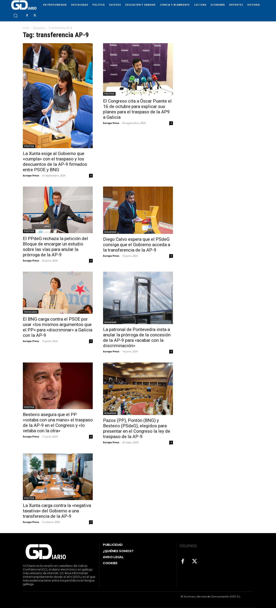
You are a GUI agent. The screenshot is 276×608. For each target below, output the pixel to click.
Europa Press (31, 175)
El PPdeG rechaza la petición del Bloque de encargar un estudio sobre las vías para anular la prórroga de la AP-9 (55, 246)
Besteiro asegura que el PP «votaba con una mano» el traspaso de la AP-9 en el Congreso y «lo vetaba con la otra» (58, 422)
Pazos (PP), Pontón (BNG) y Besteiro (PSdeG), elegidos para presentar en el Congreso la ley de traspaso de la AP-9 (136, 428)
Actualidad (110, 231)
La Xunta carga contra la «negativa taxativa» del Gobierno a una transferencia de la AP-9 (57, 511)
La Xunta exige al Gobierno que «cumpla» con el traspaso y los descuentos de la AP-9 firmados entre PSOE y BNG (55, 161)
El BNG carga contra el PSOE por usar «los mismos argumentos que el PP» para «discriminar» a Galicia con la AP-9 (57, 327)
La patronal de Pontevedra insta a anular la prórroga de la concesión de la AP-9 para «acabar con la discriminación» (137, 337)
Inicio (26, 28)
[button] (15, 15)
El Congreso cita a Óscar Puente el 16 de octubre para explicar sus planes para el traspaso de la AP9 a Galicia (137, 109)
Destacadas (30, 311)
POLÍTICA (29, 146)
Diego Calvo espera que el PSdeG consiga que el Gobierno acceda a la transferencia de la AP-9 (136, 245)
